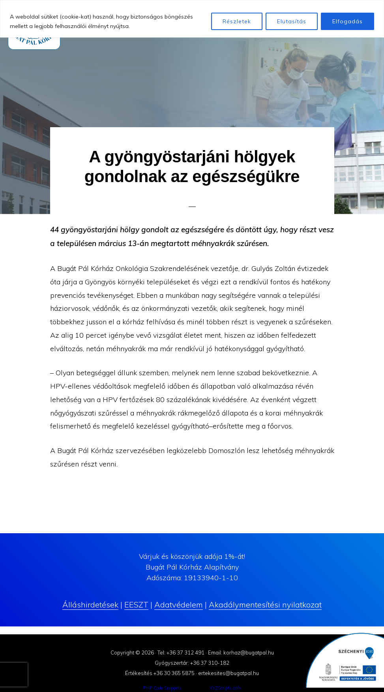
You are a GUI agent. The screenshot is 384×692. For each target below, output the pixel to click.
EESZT (136, 604)
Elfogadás (347, 21)
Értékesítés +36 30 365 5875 (160, 673)
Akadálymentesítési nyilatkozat (265, 604)
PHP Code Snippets (162, 688)
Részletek (237, 21)
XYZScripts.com (225, 688)
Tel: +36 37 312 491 (180, 652)
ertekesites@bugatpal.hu (228, 673)
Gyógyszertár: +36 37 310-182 (192, 663)
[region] (192, 19)
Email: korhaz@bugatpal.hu (241, 652)
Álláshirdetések (90, 604)
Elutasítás (291, 21)
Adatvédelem (178, 604)
